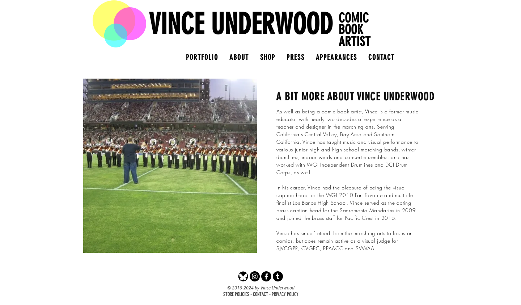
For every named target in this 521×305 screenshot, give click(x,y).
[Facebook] (266, 276)
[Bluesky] (243, 276)
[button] (267, 57)
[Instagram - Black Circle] (255, 276)
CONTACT (260, 294)
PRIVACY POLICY (285, 294)
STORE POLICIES (236, 294)
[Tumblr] (278, 276)
